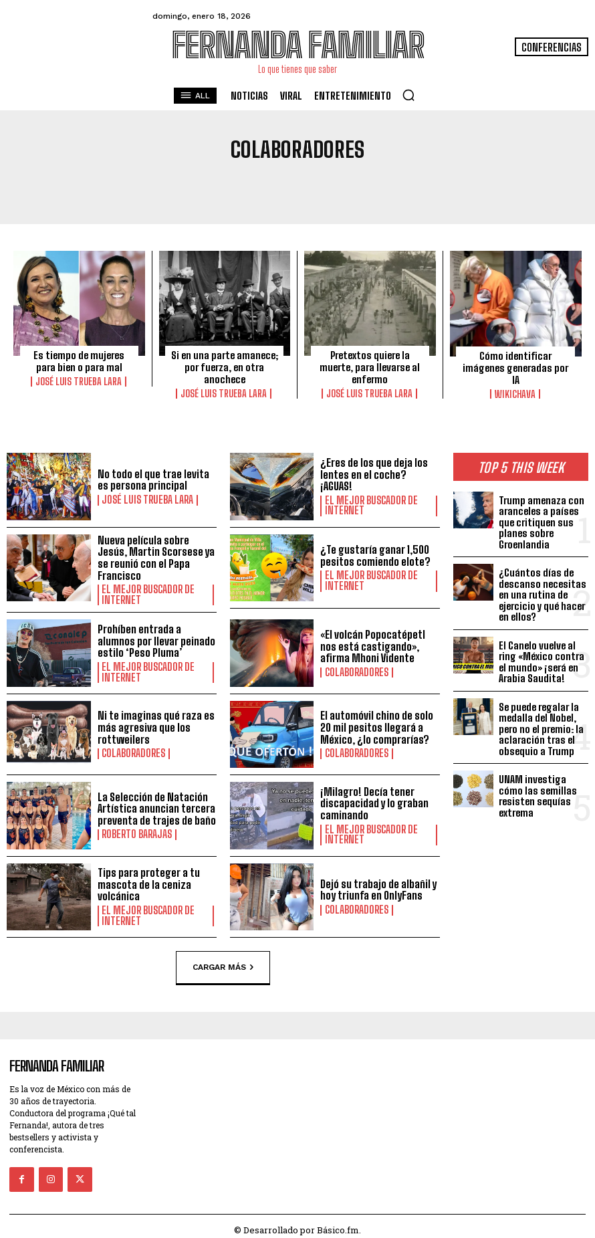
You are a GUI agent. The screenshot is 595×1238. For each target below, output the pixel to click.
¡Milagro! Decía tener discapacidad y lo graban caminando (374, 801)
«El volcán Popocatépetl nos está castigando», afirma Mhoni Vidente (372, 644)
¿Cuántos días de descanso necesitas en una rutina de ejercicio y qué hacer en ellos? (542, 592)
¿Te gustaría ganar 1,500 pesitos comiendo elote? (375, 556)
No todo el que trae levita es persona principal (153, 480)
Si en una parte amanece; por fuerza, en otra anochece (224, 367)
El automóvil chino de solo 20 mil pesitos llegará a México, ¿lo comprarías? (376, 725)
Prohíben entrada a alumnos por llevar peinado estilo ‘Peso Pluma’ (156, 639)
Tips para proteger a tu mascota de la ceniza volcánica (149, 883)
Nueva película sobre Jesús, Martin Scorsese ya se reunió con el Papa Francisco (156, 557)
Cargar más (223, 964)
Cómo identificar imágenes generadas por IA (515, 368)
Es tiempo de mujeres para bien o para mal (78, 361)
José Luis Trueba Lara (78, 381)
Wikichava (515, 394)
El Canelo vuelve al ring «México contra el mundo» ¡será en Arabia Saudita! (541, 659)
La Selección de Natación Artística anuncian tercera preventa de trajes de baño (157, 806)
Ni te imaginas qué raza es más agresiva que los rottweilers (156, 725)
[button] (408, 95)
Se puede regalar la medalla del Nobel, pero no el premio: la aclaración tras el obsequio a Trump (541, 726)
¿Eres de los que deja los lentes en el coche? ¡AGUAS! (374, 475)
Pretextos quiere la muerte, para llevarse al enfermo (370, 367)
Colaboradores (353, 669)
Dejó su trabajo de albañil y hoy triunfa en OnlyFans (378, 887)
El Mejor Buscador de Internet (366, 505)
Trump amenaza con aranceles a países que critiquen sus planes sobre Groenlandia (541, 520)
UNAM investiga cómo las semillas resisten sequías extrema (538, 794)
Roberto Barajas (134, 832)
